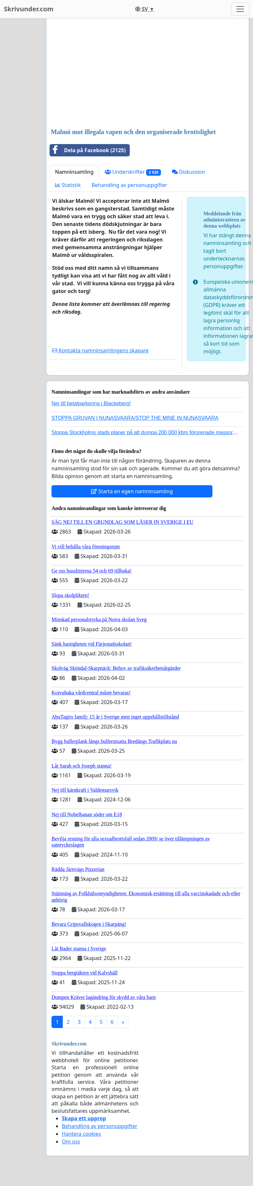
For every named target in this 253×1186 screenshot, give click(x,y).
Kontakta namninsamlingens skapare (100, 350)
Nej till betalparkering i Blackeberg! (91, 403)
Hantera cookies (81, 1133)
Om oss (71, 1141)
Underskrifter (133, 172)
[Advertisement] (145, 74)
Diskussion (188, 171)
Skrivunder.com (28, 9)
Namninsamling (74, 171)
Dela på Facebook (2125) (88, 150)
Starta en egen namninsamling (132, 491)
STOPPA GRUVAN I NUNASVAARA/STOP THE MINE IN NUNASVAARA (135, 418)
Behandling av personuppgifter (129, 185)
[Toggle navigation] (240, 9)
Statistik (68, 185)
